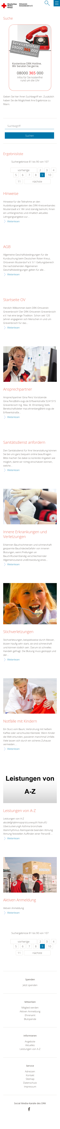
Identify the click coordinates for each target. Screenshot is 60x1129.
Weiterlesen (13, 221)
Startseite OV (14, 299)
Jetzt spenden (30, 985)
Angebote (30, 1041)
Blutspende (30, 1019)
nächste (37, 181)
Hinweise (10, 193)
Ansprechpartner (17, 389)
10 (49, 175)
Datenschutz (30, 1082)
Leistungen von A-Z (19, 810)
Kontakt (30, 1075)
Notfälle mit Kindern (20, 721)
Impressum (30, 1086)
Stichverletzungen (18, 631)
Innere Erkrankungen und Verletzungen (25, 534)
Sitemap (30, 1078)
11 (19, 181)
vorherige (23, 170)
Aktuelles (30, 1045)
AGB (7, 246)
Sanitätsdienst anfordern (24, 442)
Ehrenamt (30, 1015)
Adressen (30, 1071)
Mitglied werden (30, 1007)
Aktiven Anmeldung (19, 900)
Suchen (29, 135)
